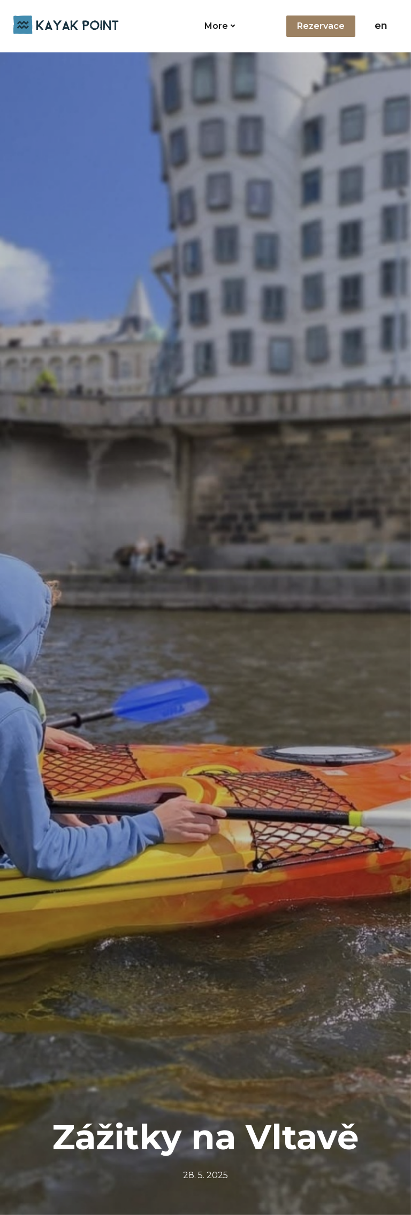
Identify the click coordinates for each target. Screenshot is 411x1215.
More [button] (228, 26)
